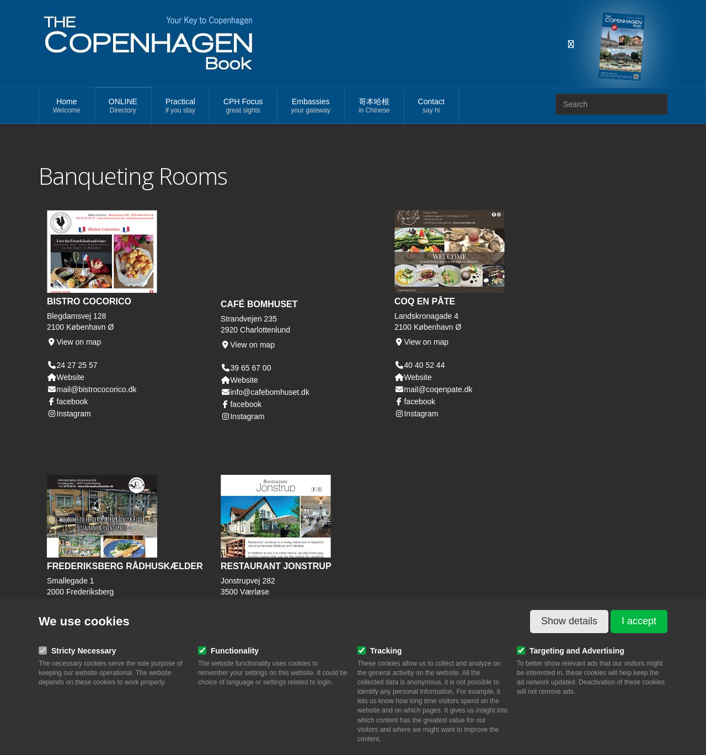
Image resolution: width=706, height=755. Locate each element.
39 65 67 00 (250, 367)
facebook (67, 401)
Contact (431, 106)
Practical (180, 106)
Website (65, 377)
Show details (569, 621)
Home (67, 106)
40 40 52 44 (424, 365)
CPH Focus (243, 106)
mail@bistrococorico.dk (91, 389)
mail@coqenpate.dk (433, 389)
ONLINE (123, 106)
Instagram (69, 413)
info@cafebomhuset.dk (265, 392)
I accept (639, 621)
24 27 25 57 (77, 365)
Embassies (310, 106)
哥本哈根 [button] (374, 106)
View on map (74, 342)
